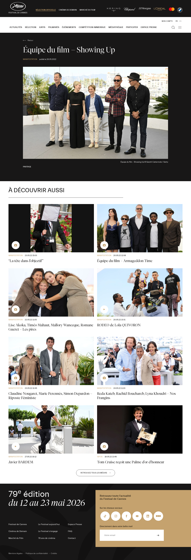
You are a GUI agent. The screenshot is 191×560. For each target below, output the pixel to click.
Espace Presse (149, 27)
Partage (27, 167)
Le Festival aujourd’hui (49, 524)
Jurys (42, 27)
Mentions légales (15, 553)
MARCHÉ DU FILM (87, 10)
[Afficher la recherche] (173, 27)
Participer (132, 27)
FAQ (70, 531)
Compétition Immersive (92, 27)
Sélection (30, 27)
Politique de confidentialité (37, 553)
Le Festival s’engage (48, 531)
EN (180, 21)
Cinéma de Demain (17, 531)
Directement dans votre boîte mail (116, 526)
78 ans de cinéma (46, 538)
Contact (72, 538)
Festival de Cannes (17, 524)
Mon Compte (167, 21)
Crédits (54, 553)
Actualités (16, 27)
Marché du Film (15, 538)
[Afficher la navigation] (179, 27)
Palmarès (53, 27)
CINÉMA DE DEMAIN (68, 10)
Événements (69, 27)
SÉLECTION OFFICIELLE (46, 10)
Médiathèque (115, 27)
